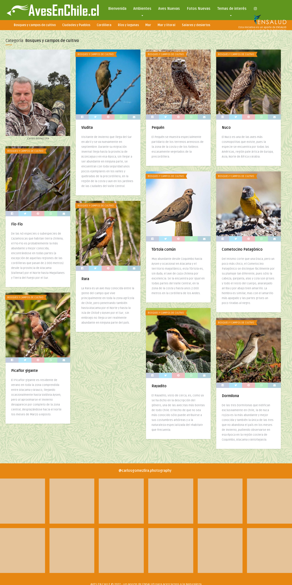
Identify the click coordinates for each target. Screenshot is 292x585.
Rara (85, 278)
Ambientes (142, 9)
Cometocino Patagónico (240, 249)
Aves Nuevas (169, 8)
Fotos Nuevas (198, 8)
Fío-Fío (17, 224)
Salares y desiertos (196, 25)
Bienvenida (117, 8)
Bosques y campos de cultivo (35, 25)
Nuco (224, 127)
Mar (148, 25)
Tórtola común (163, 249)
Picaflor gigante (24, 371)
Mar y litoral (166, 25)
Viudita (86, 127)
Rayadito (158, 385)
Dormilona (229, 395)
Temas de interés (232, 9)
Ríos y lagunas (128, 25)
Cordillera (104, 25)
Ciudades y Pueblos (76, 25)
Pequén (157, 127)
